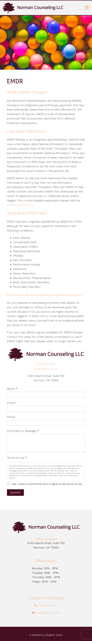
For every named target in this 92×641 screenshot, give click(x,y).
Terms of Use (17, 457)
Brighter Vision (54, 635)
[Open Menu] (87, 7)
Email (11, 402)
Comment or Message (23, 430)
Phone (11, 417)
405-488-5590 (46, 364)
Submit (15, 492)
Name (12, 388)
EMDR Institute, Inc (19, 205)
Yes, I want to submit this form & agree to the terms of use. (47, 483)
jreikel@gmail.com (46, 368)
